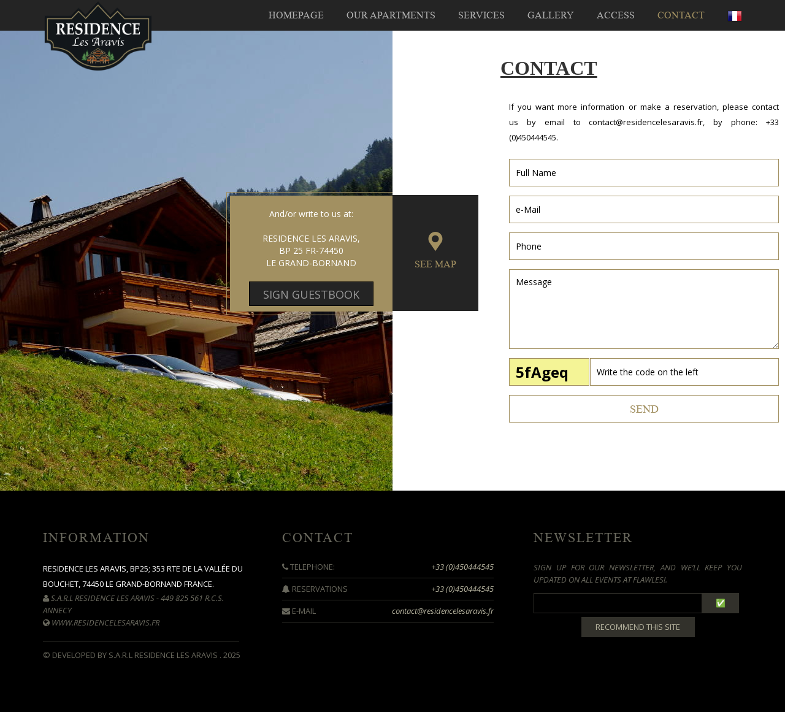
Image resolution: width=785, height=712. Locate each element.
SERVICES (481, 15)
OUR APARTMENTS (391, 15)
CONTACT (681, 15)
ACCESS (616, 15)
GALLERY (550, 15)
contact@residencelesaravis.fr (646, 122)
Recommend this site (637, 626)
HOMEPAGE (296, 15)
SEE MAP (435, 264)
